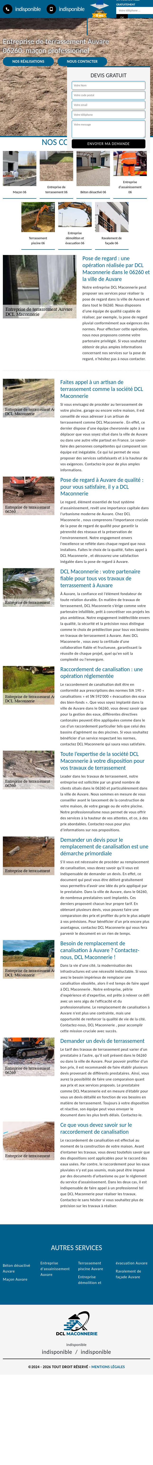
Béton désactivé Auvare (16, 1268)
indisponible (22, 9)
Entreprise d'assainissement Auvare (55, 1269)
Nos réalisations (28, 61)
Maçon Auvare (15, 1279)
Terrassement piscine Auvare (90, 1266)
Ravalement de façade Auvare (128, 1274)
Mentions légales (108, 1367)
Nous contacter (82, 61)
